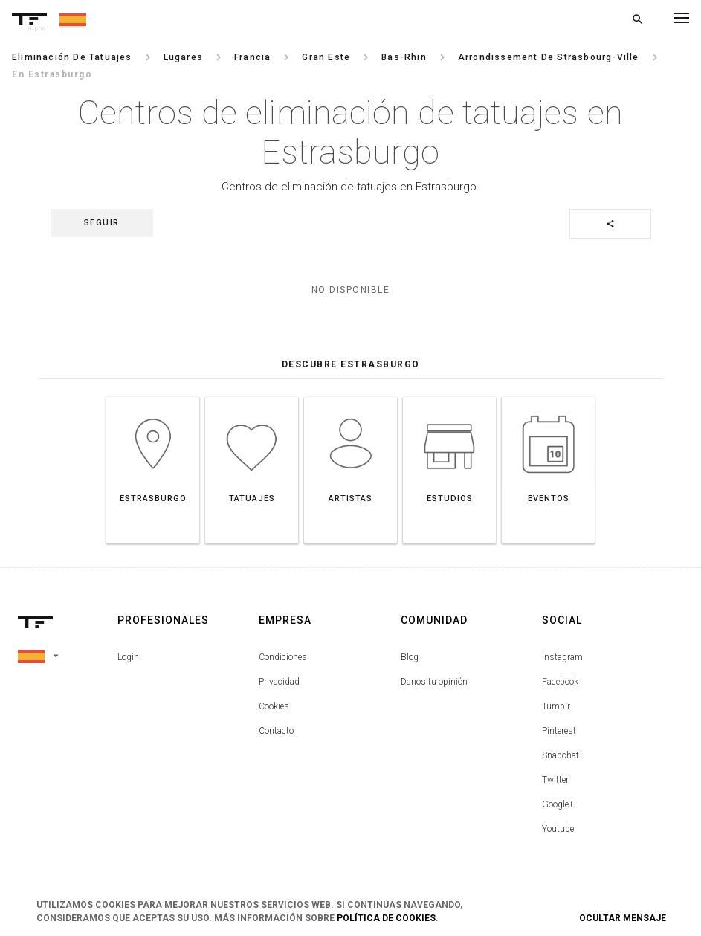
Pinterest (559, 731)
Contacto (276, 731)
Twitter (555, 780)
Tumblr (556, 706)
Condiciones (283, 657)
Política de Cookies (386, 918)
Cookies (274, 706)
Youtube (558, 829)
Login (128, 657)
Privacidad (279, 682)
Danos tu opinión (434, 682)
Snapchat (560, 755)
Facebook (560, 682)
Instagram (562, 657)
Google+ (558, 804)
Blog (410, 657)
